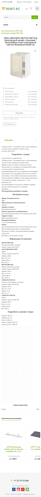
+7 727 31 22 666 (7, 2)
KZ (35, 2)
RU (37, 2)
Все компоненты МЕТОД (12, 31)
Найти (35, 17)
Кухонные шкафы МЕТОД (12, 33)
